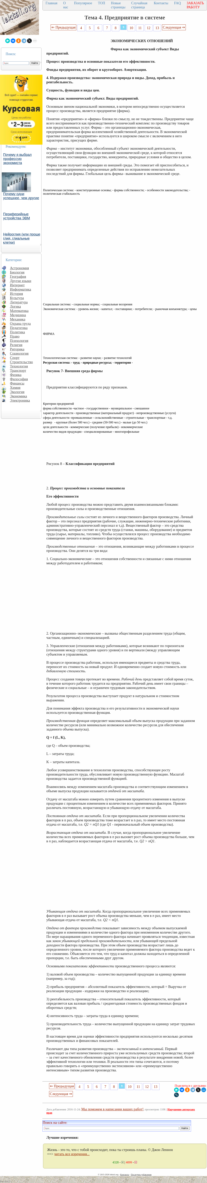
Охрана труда (20, 323)
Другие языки (20, 281)
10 (131, 28)
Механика (17, 319)
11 (140, 28)
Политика (17, 332)
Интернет (17, 285)
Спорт (14, 358)
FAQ (177, 3)
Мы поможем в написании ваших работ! (112, 1109)
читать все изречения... (72, 1154)
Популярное (83, 3)
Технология (19, 366)
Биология (17, 272)
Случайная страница (139, 5)
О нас (65, 5)
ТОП (101, 3)
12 (149, 28)
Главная (51, 3)
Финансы (17, 383)
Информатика (20, 289)
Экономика (18, 396)
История (16, 294)
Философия (19, 379)
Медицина (18, 315)
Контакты (161, 3)
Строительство (21, 362)
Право (14, 336)
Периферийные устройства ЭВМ (16, 216)
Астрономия (19, 268)
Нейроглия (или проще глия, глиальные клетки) (21, 238)
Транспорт (18, 370)
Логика (15, 306)
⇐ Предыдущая (63, 27)
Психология (19, 341)
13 (157, 28)
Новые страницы (118, 5)
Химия (15, 388)
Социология (19, 353)
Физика (15, 375)
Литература (19, 302)
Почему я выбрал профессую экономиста (17, 159)
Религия (16, 345)
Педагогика (19, 328)
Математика (19, 311)
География (18, 276)
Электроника (20, 400)
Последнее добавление (141, 1174)
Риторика (17, 349)
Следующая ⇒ (174, 27)
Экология (17, 392)
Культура (17, 298)
